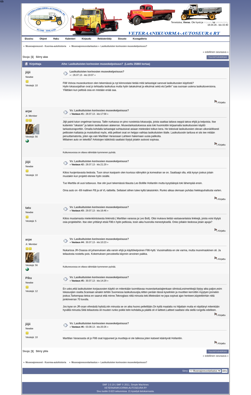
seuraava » (222, 52)
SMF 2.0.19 (108, 384)
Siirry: (185, 371)
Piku (28, 278)
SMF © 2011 (123, 384)
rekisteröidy (221, 22)
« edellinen (209, 52)
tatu (28, 208)
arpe (28, 111)
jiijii (27, 72)
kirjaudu (208, 22)
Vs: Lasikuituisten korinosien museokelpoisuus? (99, 110)
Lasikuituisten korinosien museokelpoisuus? (97, 71)
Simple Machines (140, 384)
